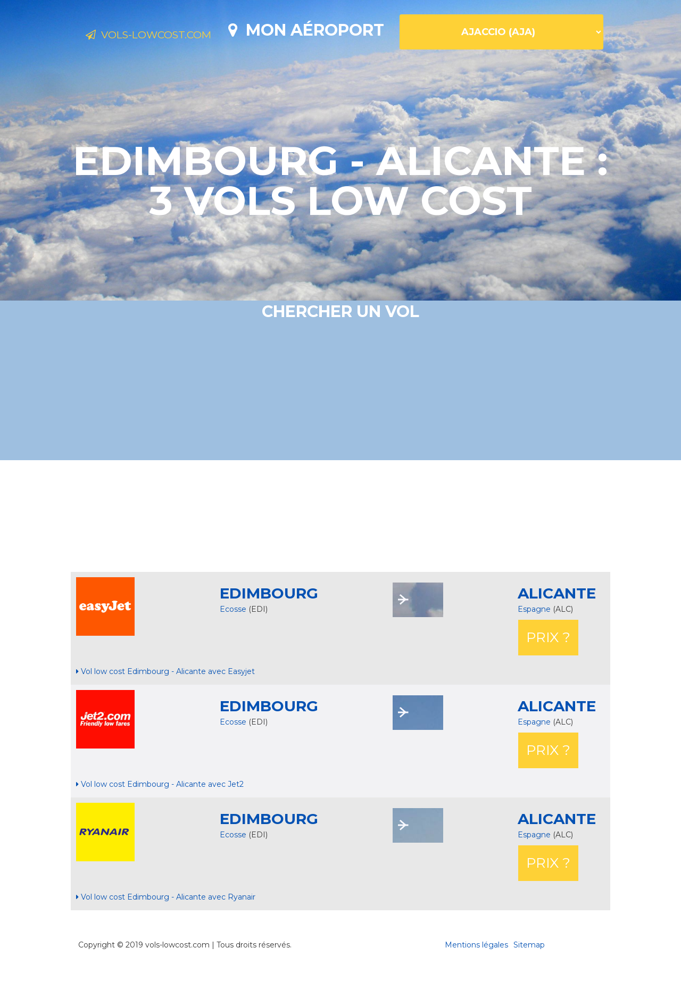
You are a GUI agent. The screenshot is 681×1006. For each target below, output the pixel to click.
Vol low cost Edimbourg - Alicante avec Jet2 (160, 821)
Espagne (535, 646)
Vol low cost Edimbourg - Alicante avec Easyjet (165, 708)
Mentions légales (476, 982)
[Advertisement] (340, 553)
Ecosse (233, 646)
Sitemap (529, 982)
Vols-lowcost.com (170, 36)
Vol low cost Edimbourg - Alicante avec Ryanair (165, 934)
